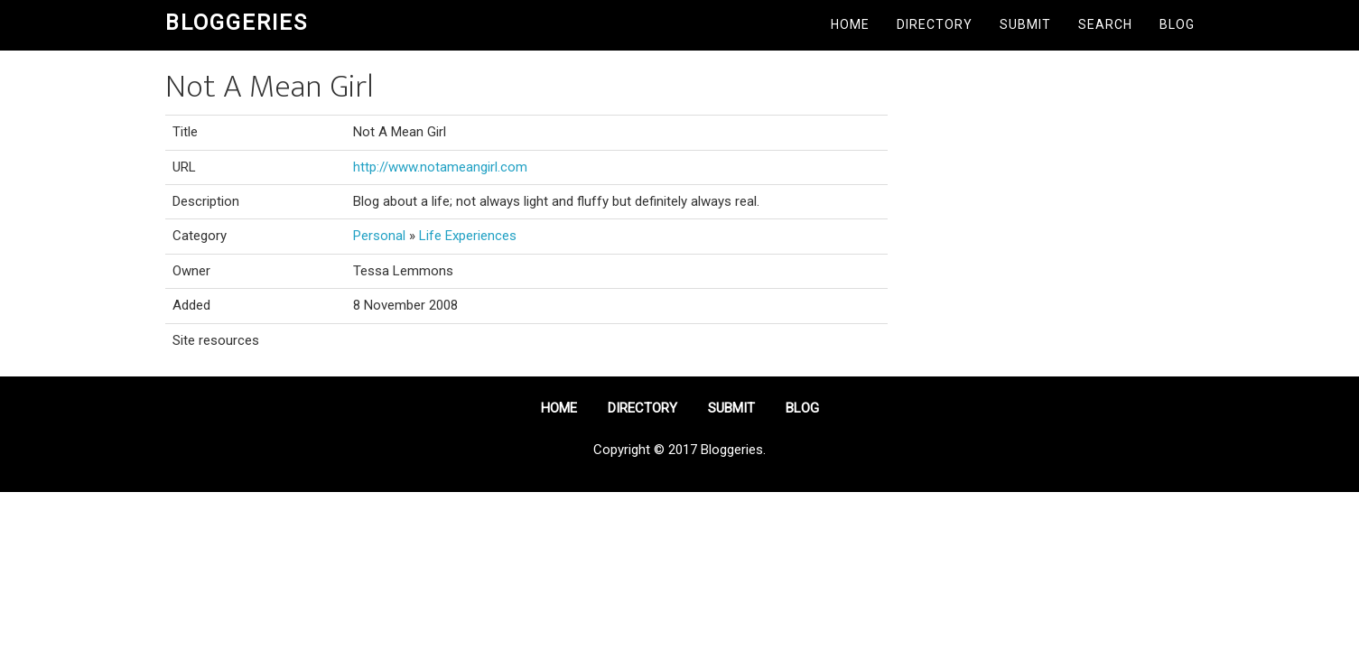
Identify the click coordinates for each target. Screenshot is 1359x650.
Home (850, 24)
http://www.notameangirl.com (440, 167)
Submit (1025, 24)
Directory (935, 24)
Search (1105, 24)
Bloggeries (236, 22)
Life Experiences (468, 236)
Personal (379, 236)
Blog (1177, 24)
